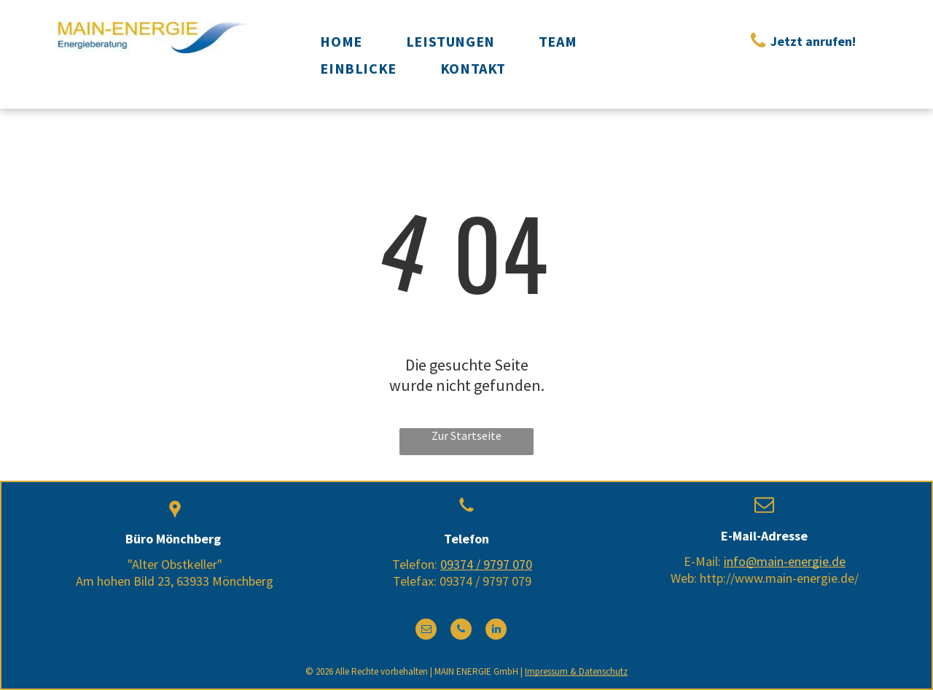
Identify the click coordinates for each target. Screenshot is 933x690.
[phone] (461, 631)
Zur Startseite (466, 435)
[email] (426, 631)
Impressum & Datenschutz (576, 671)
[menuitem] (340, 41)
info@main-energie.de (785, 561)
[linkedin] (496, 631)
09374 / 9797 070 (486, 564)
